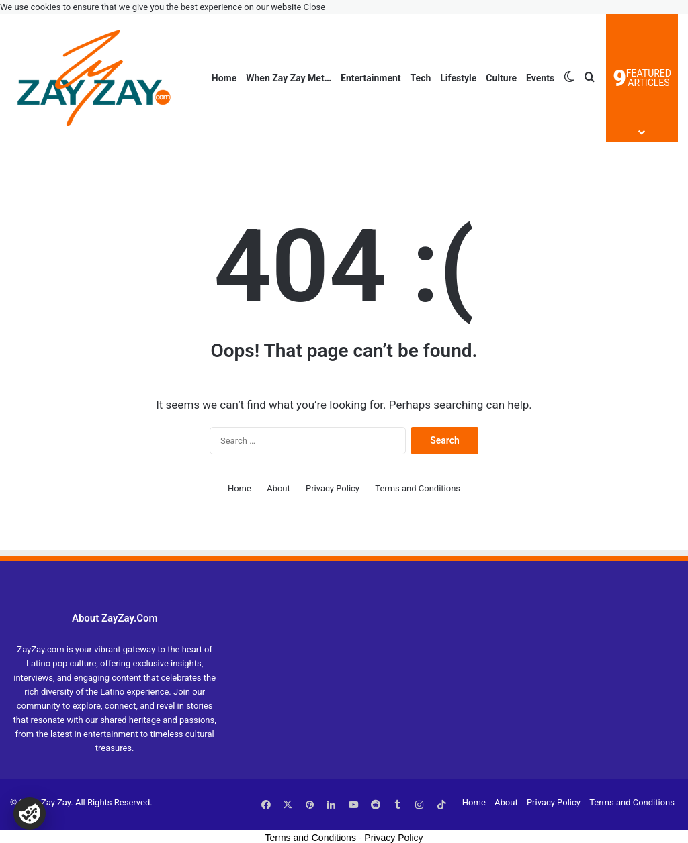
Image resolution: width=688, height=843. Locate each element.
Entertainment (371, 77)
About (278, 488)
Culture (501, 77)
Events (540, 77)
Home (224, 77)
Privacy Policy (332, 488)
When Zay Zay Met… (288, 77)
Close (315, 7)
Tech (421, 77)
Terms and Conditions (417, 488)
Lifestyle (458, 77)
